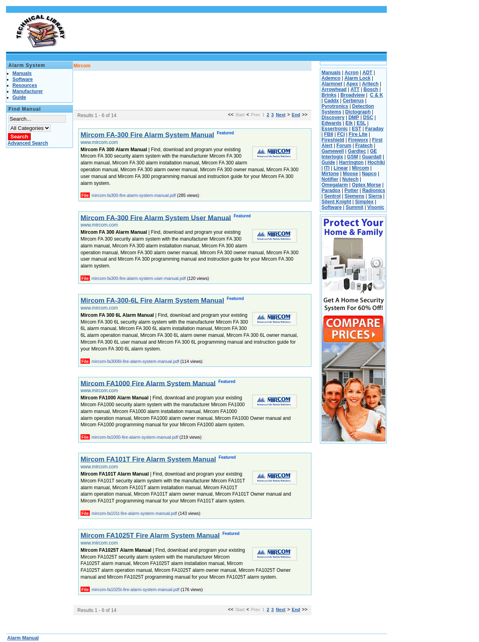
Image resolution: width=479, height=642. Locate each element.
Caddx (331, 100)
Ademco (330, 78)
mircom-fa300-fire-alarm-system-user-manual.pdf (139, 278)
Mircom (360, 168)
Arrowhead (334, 89)
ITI (326, 168)
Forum (343, 145)
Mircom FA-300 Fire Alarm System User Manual (156, 217)
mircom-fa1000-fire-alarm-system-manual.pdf (135, 437)
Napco (369, 173)
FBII (328, 134)
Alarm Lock (357, 78)
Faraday (374, 129)
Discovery (332, 117)
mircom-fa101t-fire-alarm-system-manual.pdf (134, 513)
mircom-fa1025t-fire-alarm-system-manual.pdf (136, 589)
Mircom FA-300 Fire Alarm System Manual (147, 135)
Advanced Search (28, 143)
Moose (350, 173)
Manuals (331, 72)
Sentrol (332, 196)
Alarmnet (331, 84)
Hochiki (376, 162)
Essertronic (334, 129)
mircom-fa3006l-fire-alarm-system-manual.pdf (135, 361)
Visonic (375, 207)
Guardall (372, 157)
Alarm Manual (23, 638)
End (296, 114)
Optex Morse (366, 185)
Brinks (328, 95)
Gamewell (332, 151)
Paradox (330, 190)
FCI (341, 134)
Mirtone (330, 173)
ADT (367, 72)
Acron (352, 72)
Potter (351, 190)
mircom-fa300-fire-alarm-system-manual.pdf (134, 195)
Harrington (351, 162)
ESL (361, 123)
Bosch (371, 89)
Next (280, 114)
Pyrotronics (334, 106)
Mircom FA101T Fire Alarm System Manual (148, 459)
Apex (352, 84)
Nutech (350, 179)
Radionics (373, 190)
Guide (328, 162)
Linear (340, 168)
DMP (353, 117)
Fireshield (332, 140)
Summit (354, 207)
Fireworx (358, 140)
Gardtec (357, 151)
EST (356, 129)
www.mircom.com (99, 142)
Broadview (352, 95)
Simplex (364, 202)
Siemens (354, 196)
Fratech (363, 145)
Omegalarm (334, 185)
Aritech (370, 84)
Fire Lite (358, 134)
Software (331, 207)
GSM (352, 157)
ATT (354, 89)
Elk (349, 123)
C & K (376, 95)
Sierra (375, 196)
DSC (368, 117)
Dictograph (357, 112)
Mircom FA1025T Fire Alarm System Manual (150, 535)
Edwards (331, 123)
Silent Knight (336, 202)
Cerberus (353, 100)
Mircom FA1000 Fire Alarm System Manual (148, 383)
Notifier (329, 179)
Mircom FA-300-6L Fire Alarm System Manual (152, 300)
